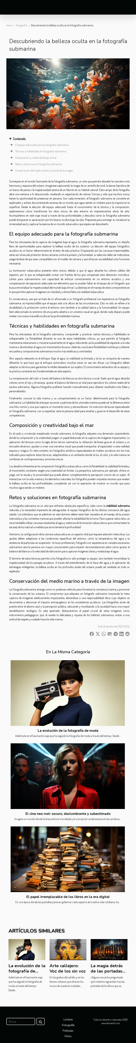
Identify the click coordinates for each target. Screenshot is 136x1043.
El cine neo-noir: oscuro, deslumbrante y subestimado (68, 813)
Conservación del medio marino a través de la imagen (44, 170)
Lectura (68, 1019)
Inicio (9, 25)
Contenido (19, 138)
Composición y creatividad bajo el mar (36, 157)
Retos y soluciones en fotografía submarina (38, 164)
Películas (68, 1031)
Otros (68, 1036)
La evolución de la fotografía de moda (68, 730)
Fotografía (21, 25)
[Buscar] (20, 1021)
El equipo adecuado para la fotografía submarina (42, 145)
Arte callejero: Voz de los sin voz (68, 968)
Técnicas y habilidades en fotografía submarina (40, 151)
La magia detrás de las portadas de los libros (107, 971)
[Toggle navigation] (9, 7)
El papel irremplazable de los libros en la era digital (68, 897)
